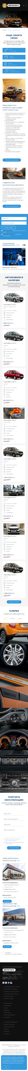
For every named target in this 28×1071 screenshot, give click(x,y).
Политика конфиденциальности (17, 1045)
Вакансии (6, 1031)
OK (6, 1067)
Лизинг (5, 1008)
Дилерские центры (8, 1024)
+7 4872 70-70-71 (8, 887)
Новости (6, 1029)
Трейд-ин (6, 1010)
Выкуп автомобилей (9, 1015)
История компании (8, 1026)
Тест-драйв (6, 1017)
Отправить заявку (14, 848)
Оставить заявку (8, 227)
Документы (6, 1033)
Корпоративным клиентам (10, 994)
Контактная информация (10, 1022)
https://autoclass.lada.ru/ (10, 937)
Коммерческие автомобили (11, 991)
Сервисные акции (8, 996)
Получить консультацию (11, 160)
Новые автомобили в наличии (11, 986)
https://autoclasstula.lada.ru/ (11, 891)
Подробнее (7, 901)
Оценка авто (7, 1012)
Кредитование (7, 1003)
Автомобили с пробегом (10, 989)
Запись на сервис (8, 998)
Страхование (7, 1005)
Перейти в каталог (14, 602)
